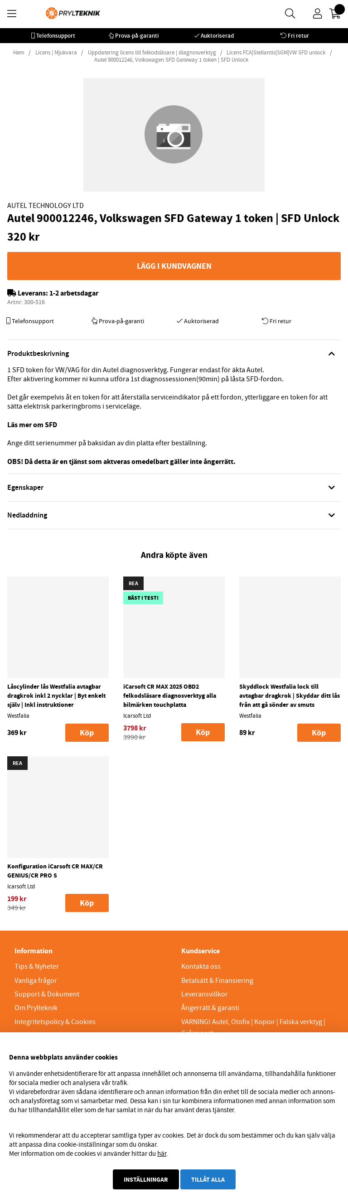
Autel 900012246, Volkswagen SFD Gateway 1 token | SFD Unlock (171, 60)
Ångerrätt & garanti (210, 1007)
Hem (18, 52)
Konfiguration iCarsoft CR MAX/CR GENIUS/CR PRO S (55, 871)
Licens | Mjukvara (56, 52)
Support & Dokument (46, 994)
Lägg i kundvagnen (174, 266)
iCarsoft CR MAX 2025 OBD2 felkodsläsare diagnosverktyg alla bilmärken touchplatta (169, 695)
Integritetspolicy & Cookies (55, 1021)
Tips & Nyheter (36, 966)
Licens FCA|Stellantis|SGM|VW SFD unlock (276, 52)
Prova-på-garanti (137, 35)
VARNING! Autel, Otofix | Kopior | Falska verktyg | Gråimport (253, 1027)
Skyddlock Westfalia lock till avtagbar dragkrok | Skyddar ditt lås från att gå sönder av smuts (289, 695)
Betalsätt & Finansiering (217, 980)
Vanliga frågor (35, 980)
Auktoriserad (217, 35)
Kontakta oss (201, 966)
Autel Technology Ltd (45, 205)
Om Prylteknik (36, 1007)
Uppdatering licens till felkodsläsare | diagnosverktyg (152, 52)
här (161, 1153)
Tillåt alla (208, 1179)
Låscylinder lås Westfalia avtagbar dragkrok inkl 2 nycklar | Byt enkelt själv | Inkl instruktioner (56, 695)
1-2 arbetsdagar (73, 293)
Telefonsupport (55, 35)
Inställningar (146, 1179)
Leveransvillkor (204, 994)
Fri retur (298, 35)
